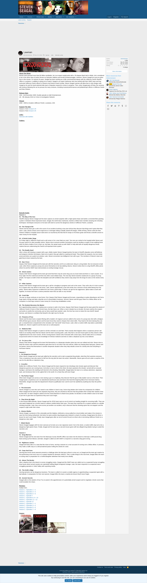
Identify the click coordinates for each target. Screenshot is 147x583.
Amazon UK (32, 109)
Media (50, 17)
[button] (25, 17)
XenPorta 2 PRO (66, 572)
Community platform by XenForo (73, 570)
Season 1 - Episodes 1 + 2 (27, 490)
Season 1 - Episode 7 (26, 495)
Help (124, 567)
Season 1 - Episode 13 (26, 501)
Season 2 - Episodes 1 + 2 (27, 503)
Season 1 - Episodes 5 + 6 (27, 493)
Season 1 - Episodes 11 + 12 (28, 499)
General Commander (116, 97)
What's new (40, 17)
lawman (47, 55)
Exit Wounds (114, 80)
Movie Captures (113, 89)
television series (59, 55)
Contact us (100, 567)
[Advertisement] (73, 38)
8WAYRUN (81, 572)
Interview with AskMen (26, 116)
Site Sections (70, 17)
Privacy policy (118, 567)
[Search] (124, 17)
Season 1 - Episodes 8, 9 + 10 (28, 497)
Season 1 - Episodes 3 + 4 (27, 491)
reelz (52, 55)
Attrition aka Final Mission (117, 93)
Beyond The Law (115, 84)
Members (59, 17)
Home (21, 17)
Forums (30, 17)
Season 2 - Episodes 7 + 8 (27, 509)
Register (29, 20)
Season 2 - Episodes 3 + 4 (27, 505)
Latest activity (22, 20)
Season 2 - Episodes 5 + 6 (27, 507)
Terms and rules (108, 567)
